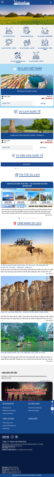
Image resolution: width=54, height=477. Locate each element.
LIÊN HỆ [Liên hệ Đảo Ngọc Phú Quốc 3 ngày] (43, 103)
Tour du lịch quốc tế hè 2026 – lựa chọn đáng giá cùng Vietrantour (27, 185)
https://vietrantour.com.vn (14, 471)
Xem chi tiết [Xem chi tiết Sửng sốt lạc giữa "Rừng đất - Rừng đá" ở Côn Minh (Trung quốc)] (49, 320)
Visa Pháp (26, 164)
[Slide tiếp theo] (53, 12)
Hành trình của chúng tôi (9, 410)
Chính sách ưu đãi (7, 423)
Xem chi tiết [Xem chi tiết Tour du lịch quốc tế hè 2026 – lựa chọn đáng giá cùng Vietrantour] (48, 215)
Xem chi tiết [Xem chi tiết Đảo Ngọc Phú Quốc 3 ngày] (6, 103)
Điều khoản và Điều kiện (35, 408)
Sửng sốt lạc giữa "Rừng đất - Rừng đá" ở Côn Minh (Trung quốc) (24, 312)
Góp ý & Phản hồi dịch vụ (9, 425)
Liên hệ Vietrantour (8, 413)
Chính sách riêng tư (34, 410)
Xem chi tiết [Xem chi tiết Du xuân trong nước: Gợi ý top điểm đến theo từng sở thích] (49, 361)
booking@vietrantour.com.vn (13, 472)
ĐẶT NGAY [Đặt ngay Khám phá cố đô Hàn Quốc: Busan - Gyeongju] (43, 147)
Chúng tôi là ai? (7, 408)
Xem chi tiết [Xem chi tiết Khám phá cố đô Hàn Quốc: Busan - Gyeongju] (6, 147)
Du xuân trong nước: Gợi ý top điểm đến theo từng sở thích (23, 353)
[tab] (16, 168)
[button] (2, 2)
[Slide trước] (1, 12)
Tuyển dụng (6, 428)
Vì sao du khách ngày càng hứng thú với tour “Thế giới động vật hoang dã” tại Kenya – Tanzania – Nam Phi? (24, 266)
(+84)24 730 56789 (13, 467)
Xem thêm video (44, 381)
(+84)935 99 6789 (14, 469)
